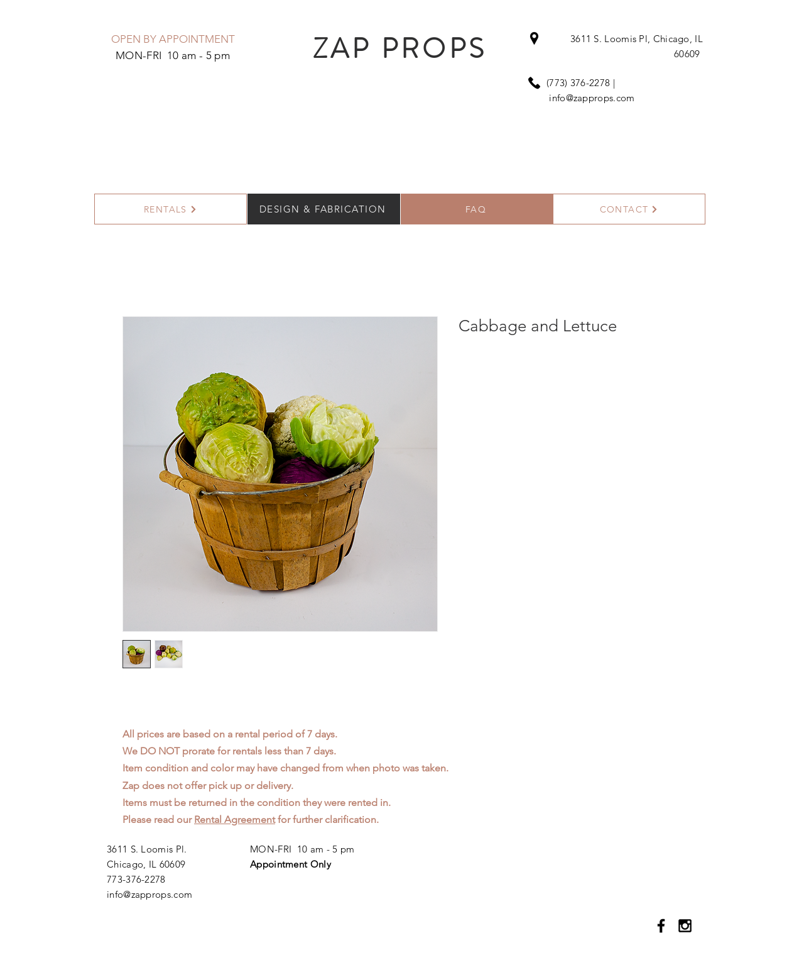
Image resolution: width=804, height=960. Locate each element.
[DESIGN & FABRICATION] (323, 209)
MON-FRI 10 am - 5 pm (302, 849)
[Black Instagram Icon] (685, 926)
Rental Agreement (234, 819)
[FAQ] (477, 209)
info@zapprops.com (591, 98)
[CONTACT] (629, 209)
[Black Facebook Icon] (661, 926)
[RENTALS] (170, 209)
